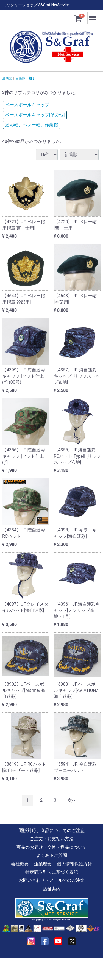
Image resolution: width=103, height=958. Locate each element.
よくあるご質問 (51, 855)
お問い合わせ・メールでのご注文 (52, 880)
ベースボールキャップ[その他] (35, 114)
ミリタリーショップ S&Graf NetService (36, 5)
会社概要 (20, 863)
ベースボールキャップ (27, 104)
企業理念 (43, 863)
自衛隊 (20, 78)
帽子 (32, 78)
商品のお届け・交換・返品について (51, 847)
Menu (93, 15)
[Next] (72, 800)
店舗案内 (51, 888)
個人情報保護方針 (74, 863)
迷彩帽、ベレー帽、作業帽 (31, 124)
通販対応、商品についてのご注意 (52, 830)
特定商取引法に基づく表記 (51, 872)
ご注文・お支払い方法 (52, 838)
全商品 (7, 78)
